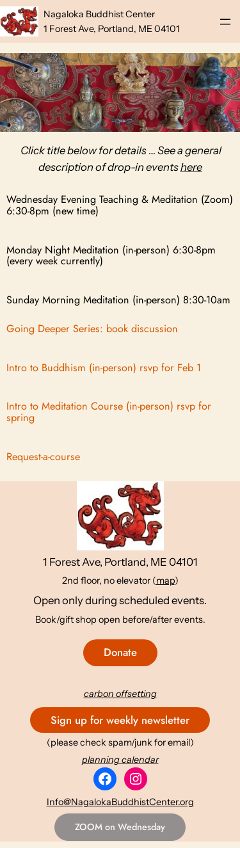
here (191, 167)
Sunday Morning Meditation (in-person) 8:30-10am (118, 300)
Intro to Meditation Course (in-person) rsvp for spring (108, 412)
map (165, 580)
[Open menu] (225, 21)
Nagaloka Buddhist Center (99, 14)
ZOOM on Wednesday (120, 826)
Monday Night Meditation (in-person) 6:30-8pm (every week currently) (111, 256)
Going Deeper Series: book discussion (92, 329)
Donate (120, 652)
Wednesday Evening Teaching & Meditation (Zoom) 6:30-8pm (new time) (119, 205)
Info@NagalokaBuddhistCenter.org (120, 802)
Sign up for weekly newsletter (120, 720)
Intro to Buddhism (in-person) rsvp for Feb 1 (103, 368)
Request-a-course (43, 457)
